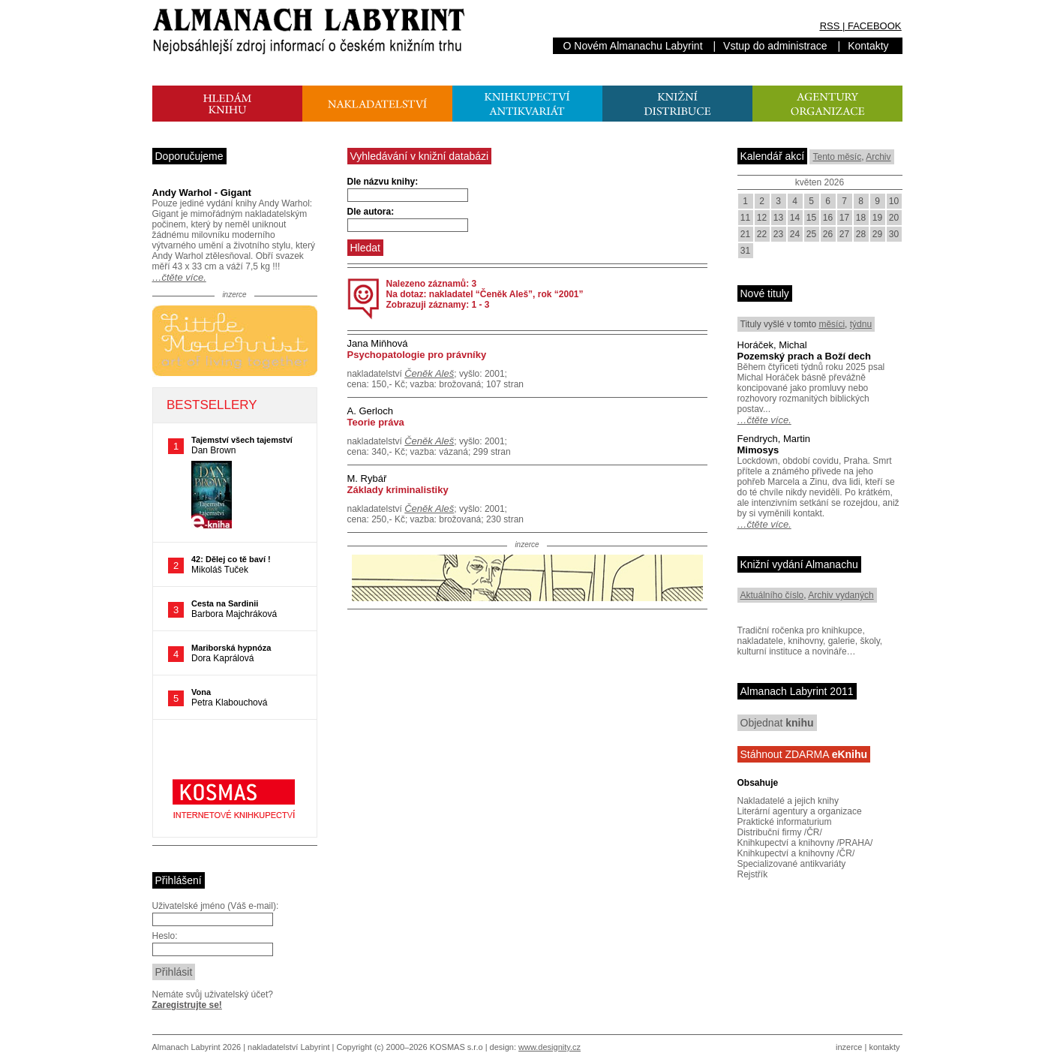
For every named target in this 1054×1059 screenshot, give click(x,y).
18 (861, 217)
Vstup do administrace (775, 46)
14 (795, 217)
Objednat (777, 723)
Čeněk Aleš (429, 373)
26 (828, 234)
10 (894, 201)
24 (795, 234)
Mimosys (758, 450)
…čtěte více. (179, 277)
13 (778, 217)
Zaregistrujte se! (187, 1005)
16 (828, 217)
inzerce (849, 1046)
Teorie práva (375, 422)
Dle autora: (371, 211)
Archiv (878, 157)
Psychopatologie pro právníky (417, 354)
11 (745, 217)
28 (861, 234)
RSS (830, 26)
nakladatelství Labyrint (288, 1046)
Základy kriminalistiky (398, 489)
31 (745, 250)
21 (745, 234)
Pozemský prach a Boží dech (804, 356)
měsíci (831, 324)
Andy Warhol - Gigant (201, 192)
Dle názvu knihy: (383, 181)
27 (844, 234)
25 (811, 234)
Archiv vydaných (840, 595)
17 (844, 217)
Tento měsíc (836, 157)
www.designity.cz (549, 1046)
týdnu (861, 324)
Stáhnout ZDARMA (804, 754)
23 (778, 234)
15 (811, 217)
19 (877, 217)
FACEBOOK (875, 26)
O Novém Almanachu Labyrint (633, 46)
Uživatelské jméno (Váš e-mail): (215, 906)
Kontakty (868, 46)
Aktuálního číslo (772, 595)
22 (762, 234)
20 (894, 217)
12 (762, 217)
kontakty (884, 1046)
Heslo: (165, 936)
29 (877, 234)
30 (894, 234)
